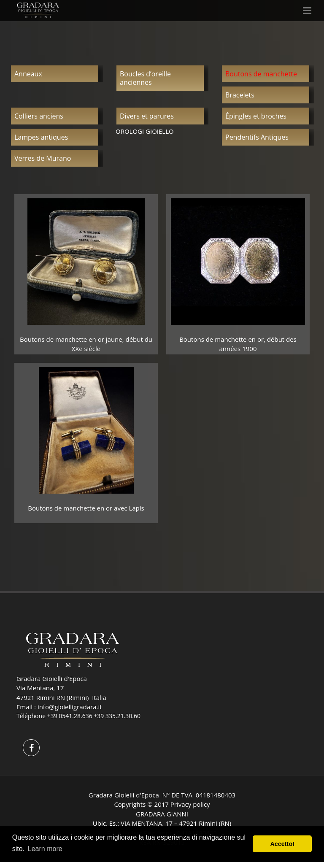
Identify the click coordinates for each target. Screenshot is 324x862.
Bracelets (239, 95)
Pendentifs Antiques (257, 137)
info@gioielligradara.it (70, 707)
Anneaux (28, 73)
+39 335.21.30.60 (117, 716)
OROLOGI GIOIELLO (145, 131)
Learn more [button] (45, 848)
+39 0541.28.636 (69, 716)
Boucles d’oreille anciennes (145, 78)
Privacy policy (190, 804)
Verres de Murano (42, 158)
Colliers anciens (38, 116)
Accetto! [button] (282, 843)
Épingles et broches (255, 116)
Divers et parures (147, 116)
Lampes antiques (41, 137)
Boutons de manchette (261, 73)
